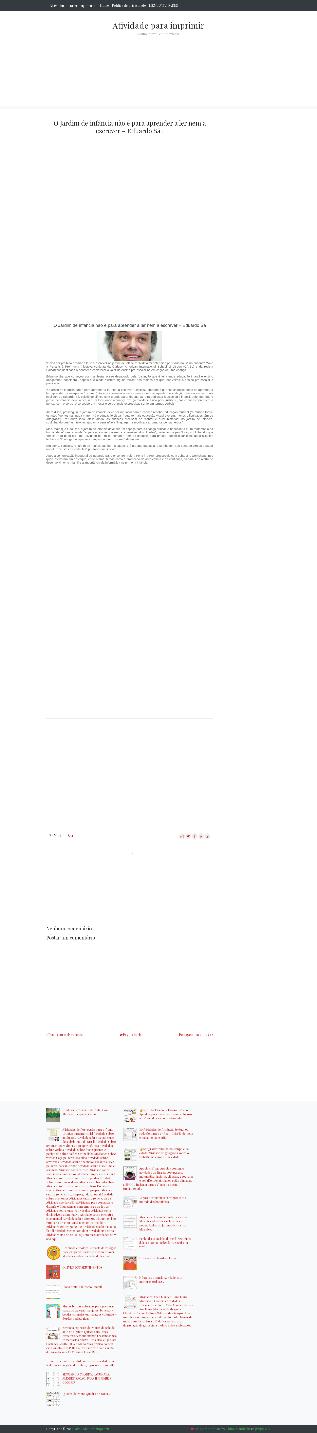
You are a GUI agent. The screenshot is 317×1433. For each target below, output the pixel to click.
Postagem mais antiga (195, 1034)
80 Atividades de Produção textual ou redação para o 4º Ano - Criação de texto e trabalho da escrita (166, 1133)
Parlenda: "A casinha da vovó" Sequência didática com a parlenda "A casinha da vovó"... (165, 1243)
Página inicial (133, 1034)
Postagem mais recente (65, 1034)
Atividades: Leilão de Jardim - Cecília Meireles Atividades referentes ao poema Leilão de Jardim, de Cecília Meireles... (163, 1223)
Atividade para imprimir (72, 5)
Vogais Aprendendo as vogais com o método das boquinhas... (163, 1200)
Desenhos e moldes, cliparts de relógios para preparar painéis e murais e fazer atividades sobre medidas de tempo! (89, 1252)
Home (104, 5)
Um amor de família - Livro (157, 1258)
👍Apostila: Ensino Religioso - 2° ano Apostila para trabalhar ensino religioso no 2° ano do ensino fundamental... (165, 1114)
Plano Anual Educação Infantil (82, 1287)
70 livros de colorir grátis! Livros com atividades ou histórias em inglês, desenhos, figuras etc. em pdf (80, 1363)
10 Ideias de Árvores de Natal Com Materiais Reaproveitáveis (85, 1112)
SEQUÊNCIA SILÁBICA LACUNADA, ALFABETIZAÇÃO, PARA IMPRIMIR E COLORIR (86, 1378)
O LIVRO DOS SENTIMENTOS (82, 1267)
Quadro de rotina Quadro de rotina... (86, 1394)
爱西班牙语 (263, 1429)
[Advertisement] (158, 67)
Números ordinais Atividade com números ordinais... (160, 1279)
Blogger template (208, 1429)
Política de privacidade (129, 5)
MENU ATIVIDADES (163, 5)
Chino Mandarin (238, 1429)
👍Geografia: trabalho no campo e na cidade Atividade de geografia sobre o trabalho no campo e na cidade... (164, 1153)
